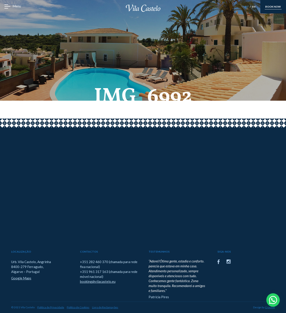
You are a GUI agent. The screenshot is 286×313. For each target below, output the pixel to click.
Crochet (270, 307)
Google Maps (21, 278)
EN (253, 6)
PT (247, 6)
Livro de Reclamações (105, 307)
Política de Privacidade (50, 307)
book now (273, 6)
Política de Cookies (78, 307)
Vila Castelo (143, 8)
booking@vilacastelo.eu (98, 281)
